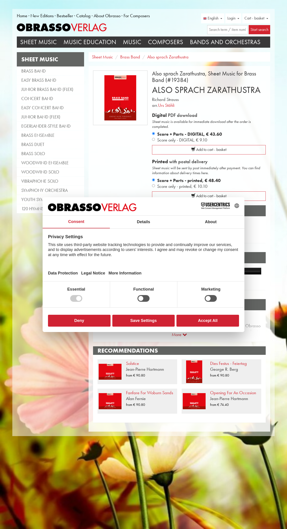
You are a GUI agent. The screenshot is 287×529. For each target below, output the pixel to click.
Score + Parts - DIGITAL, (189, 134)
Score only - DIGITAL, (182, 140)
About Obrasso (107, 15)
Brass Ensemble (37, 135)
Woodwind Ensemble (45, 162)
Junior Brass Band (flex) (47, 89)
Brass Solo (33, 153)
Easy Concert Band (42, 107)
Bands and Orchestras (225, 42)
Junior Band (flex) (40, 117)
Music (132, 42)
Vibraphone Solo (39, 181)
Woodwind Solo (40, 172)
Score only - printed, (182, 186)
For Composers (137, 15)
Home (22, 15)
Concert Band (37, 98)
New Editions (42, 15)
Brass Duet (32, 144)
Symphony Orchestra (44, 190)
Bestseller (65, 15)
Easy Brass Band (38, 80)
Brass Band (33, 71)
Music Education (89, 42)
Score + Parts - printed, (189, 180)
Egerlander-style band (46, 126)
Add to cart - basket (208, 149)
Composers (165, 42)
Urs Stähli (166, 105)
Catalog (83, 15)
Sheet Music (38, 42)
